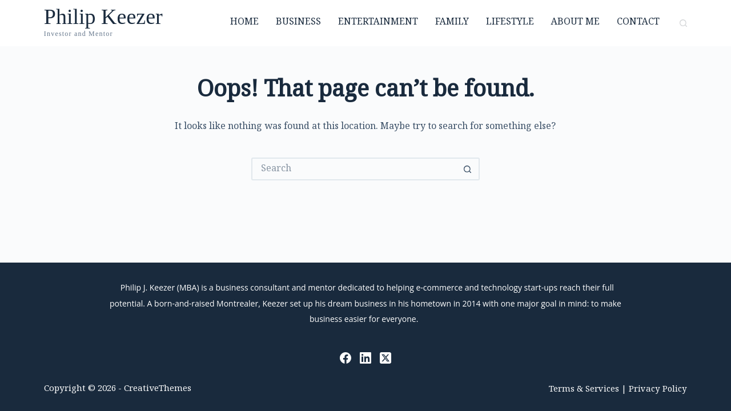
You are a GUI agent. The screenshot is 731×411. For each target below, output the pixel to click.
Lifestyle (510, 22)
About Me (575, 22)
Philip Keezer (103, 17)
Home (244, 22)
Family (452, 22)
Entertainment (378, 22)
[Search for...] (354, 169)
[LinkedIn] (365, 358)
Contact (638, 22)
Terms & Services (584, 389)
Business (298, 22)
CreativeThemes (157, 389)
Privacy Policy (658, 389)
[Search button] (468, 169)
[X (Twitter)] (385, 358)
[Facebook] (345, 358)
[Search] (683, 23)
